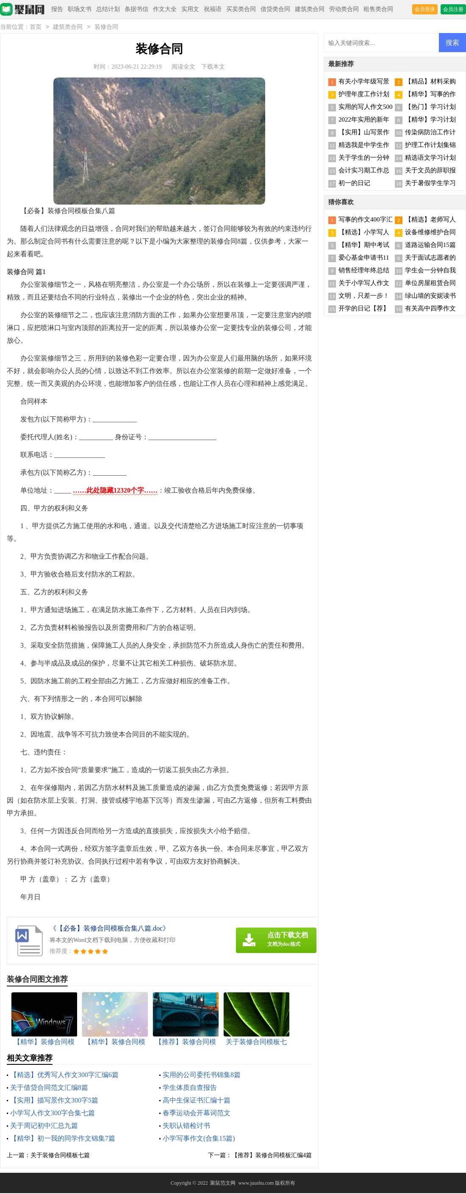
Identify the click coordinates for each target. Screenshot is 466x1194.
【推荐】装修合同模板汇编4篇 (272, 1156)
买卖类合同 (241, 9)
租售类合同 (378, 9)
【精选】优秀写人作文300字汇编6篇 (64, 1075)
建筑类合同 (310, 9)
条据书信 (136, 9)
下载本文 (213, 67)
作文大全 (165, 9)
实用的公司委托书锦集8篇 (202, 1075)
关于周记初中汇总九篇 (44, 1126)
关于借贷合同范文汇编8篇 (49, 1088)
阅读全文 (183, 67)
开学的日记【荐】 (363, 309)
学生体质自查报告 (190, 1088)
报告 (57, 9)
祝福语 (213, 9)
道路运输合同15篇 (430, 245)
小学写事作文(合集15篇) (199, 1139)
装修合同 (106, 28)
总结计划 (108, 9)
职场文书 (80, 9)
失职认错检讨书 (186, 1126)
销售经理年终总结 (363, 271)
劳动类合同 (344, 9)
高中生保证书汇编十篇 (196, 1101)
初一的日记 (354, 183)
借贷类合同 (275, 9)
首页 (36, 28)
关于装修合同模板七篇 (60, 1156)
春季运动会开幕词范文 (196, 1113)
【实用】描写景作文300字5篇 (54, 1101)
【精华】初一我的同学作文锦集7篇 (62, 1139)
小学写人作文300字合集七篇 (52, 1113)
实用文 (190, 9)
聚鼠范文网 (223, 1184)
